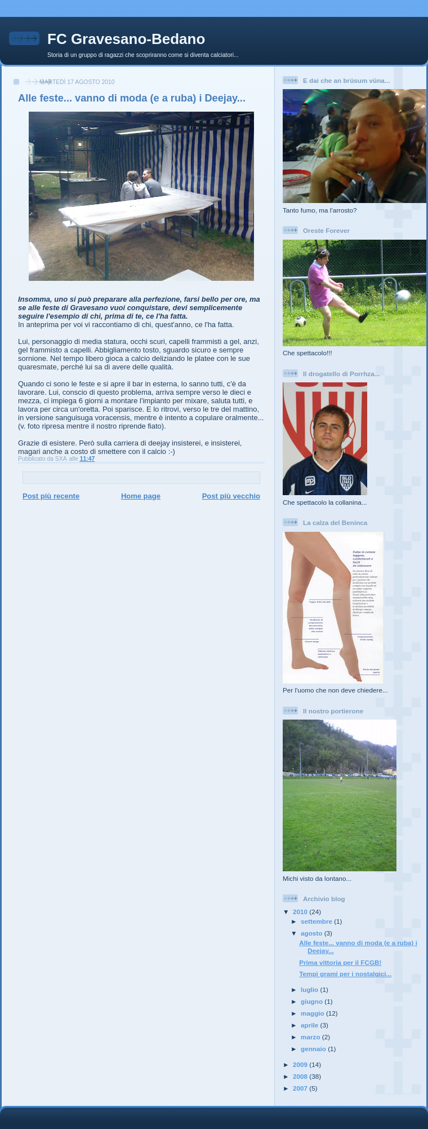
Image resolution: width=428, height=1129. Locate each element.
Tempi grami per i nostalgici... (345, 973)
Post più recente (51, 496)
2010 (301, 911)
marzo (311, 1036)
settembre (317, 921)
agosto (312, 933)
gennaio (314, 1048)
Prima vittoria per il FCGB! (340, 962)
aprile (310, 1025)
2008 (301, 1076)
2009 (301, 1064)
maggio (313, 1013)
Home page (140, 496)
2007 (301, 1088)
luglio (310, 989)
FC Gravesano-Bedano (126, 38)
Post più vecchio (231, 496)
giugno (312, 1001)
